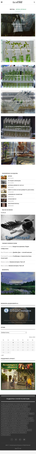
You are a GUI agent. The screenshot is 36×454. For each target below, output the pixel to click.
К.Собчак (4, 426)
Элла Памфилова (21, 435)
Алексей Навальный (6, 406)
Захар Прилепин (22, 416)
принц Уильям (5, 438)
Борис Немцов (14, 411)
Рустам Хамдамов (16, 433)
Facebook (3, 212)
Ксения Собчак (21, 426)
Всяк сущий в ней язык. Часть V (18, 152)
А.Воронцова (10, 404)
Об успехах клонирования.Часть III (18, 75)
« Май (2, 355)
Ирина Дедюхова (6, 423)
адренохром (30, 435)
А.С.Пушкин (18, 404)
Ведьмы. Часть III (18, 24)
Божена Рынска (27, 409)
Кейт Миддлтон (11, 426)
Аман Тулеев (25, 406)
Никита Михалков (6, 433)
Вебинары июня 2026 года (18, 282)
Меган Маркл (15, 428)
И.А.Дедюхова (14, 418)
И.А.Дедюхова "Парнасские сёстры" (9, 421)
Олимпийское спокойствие (15, 194)
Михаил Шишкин (24, 428)
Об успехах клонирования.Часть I (18, 126)
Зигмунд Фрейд (5, 418)
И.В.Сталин (22, 421)
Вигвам (10, 176)
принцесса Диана (14, 438)
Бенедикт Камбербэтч (17, 409)
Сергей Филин (5, 435)
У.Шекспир (13, 435)
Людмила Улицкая (6, 428)
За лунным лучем (13, 416)
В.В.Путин (22, 411)
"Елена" (3, 404)
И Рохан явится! (12, 199)
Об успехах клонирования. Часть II (18, 101)
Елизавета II (4, 416)
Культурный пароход (13, 203)
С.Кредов (25, 433)
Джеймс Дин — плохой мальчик (22, 252)
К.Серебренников (24, 423)
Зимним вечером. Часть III (17, 262)
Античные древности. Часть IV (15, 185)
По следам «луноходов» (14, 180)
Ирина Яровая (15, 423)
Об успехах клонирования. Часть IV (18, 49)
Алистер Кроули (16, 406)
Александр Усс (26, 404)
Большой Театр (5, 411)
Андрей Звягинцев (6, 409)
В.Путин (28, 411)
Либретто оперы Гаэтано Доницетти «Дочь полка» (20, 189)
